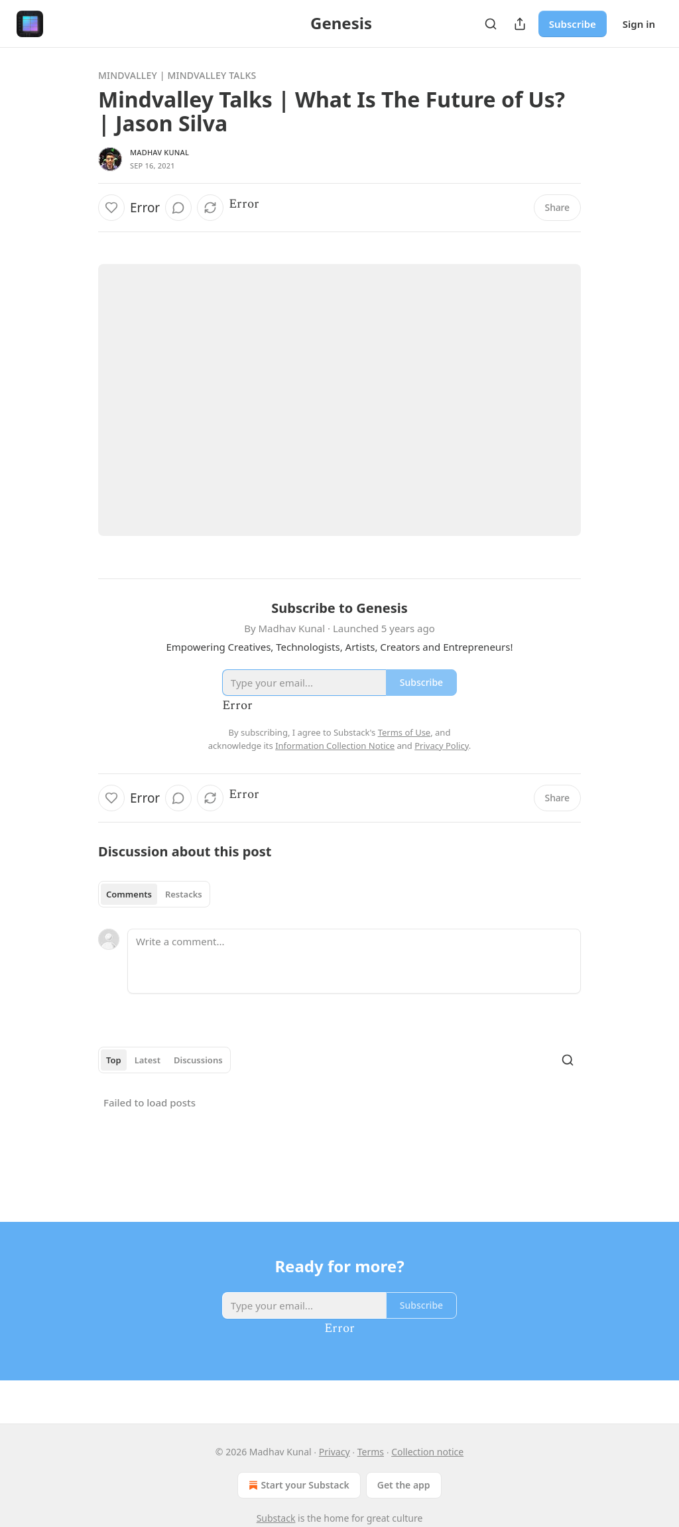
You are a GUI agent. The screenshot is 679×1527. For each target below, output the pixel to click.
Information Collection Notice (335, 746)
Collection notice (427, 1451)
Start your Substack (297, 1485)
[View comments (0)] (178, 207)
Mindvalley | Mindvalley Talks (177, 75)
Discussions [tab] (198, 1060)
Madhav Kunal (159, 152)
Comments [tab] (129, 894)
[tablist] (154, 894)
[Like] (111, 207)
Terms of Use (404, 732)
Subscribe (572, 24)
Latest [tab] (147, 1060)
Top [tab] (113, 1060)
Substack (276, 1518)
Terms (370, 1451)
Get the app (403, 1485)
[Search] (490, 24)
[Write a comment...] (354, 961)
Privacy (334, 1451)
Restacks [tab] (183, 894)
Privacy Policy (441, 746)
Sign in (639, 24)
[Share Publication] (520, 24)
